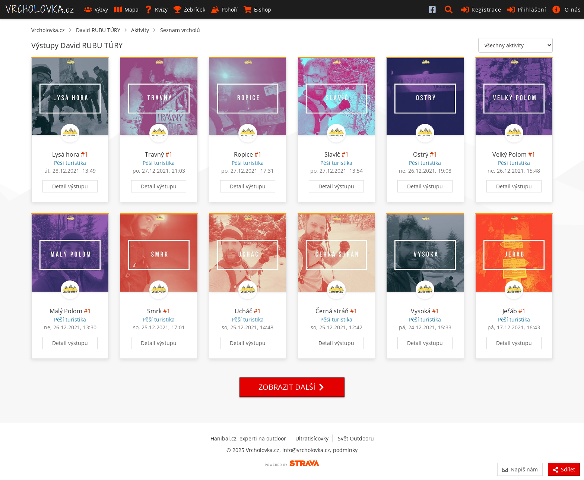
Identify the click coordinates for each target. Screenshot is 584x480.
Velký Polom (509, 154)
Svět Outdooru (356, 438)
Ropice (243, 154)
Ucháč (243, 311)
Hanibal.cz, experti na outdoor (248, 438)
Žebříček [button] (189, 9)
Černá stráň (332, 311)
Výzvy (96, 9)
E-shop (257, 9)
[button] (450, 9)
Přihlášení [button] (526, 9)
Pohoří (224, 9)
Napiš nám (519, 469)
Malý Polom (66, 311)
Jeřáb (509, 311)
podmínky (345, 450)
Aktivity (140, 30)
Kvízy (156, 9)
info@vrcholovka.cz (306, 450)
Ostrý (420, 154)
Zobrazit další (292, 387)
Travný (154, 154)
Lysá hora (65, 154)
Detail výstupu (70, 186)
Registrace (481, 9)
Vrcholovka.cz (48, 30)
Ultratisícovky (311, 438)
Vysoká (421, 311)
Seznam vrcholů (180, 30)
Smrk (154, 311)
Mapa (126, 9)
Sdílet (564, 469)
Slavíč (332, 154)
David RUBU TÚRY (98, 30)
